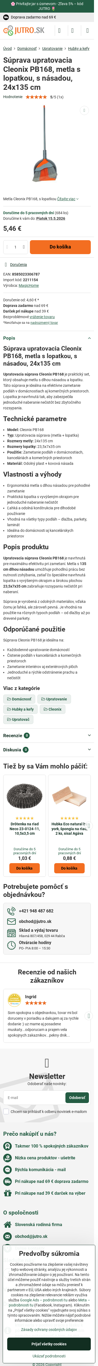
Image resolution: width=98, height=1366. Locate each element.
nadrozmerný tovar (44, 323)
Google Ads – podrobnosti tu (44, 1300)
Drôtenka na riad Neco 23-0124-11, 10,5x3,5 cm (25, 829)
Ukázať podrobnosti (49, 1356)
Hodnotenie (12, 97)
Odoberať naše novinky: (47, 1084)
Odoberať (77, 1098)
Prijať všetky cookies (49, 1344)
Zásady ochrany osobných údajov (49, 1329)
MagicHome (29, 285)
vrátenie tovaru (42, 317)
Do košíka (60, 247)
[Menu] (87, 30)
